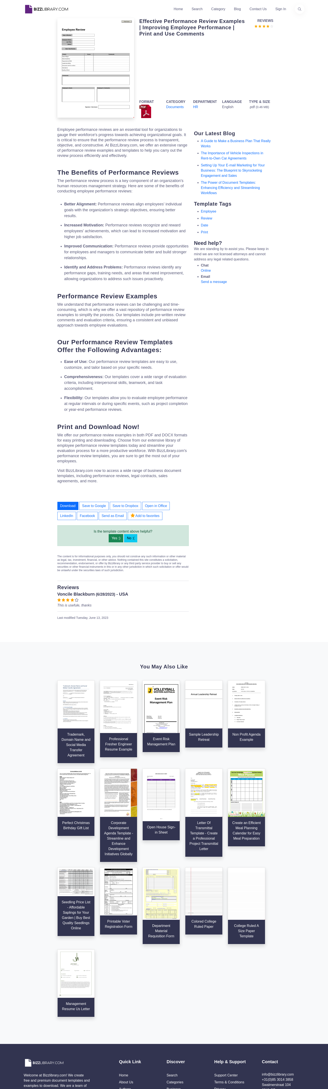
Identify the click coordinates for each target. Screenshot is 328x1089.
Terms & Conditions (229, 1004)
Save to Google (94, 506)
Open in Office (156, 506)
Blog (237, 9)
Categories (175, 1004)
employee (208, 211)
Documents (175, 107)
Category (218, 9)
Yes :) (115, 538)
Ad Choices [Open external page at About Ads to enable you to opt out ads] (223, 1018)
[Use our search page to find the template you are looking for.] (299, 9)
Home (178, 9)
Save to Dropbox (125, 506)
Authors (125, 1011)
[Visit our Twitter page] (28, 1042)
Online (206, 270)
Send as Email (113, 516)
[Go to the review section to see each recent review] (263, 26)
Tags (170, 1025)
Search (197, 9)
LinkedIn (66, 516)
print (204, 232)
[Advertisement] (205, 67)
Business (174, 1011)
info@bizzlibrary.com (278, 996)
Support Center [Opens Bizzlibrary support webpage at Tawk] (226, 997)
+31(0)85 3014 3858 (277, 1001)
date (204, 225)
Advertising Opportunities (138, 1025)
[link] (28, 1042)
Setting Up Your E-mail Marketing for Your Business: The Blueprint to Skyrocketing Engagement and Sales (233, 170)
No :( (130, 538)
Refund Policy (225, 1038)
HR (195, 107)
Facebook (87, 516)
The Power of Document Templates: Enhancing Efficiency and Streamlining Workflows (230, 188)
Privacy (220, 1011)
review (206, 218)
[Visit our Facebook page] (40, 1042)
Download (68, 506)
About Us (126, 1004)
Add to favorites (145, 515)
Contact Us (258, 9)
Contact (125, 1018)
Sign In (280, 9)
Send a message (214, 282)
